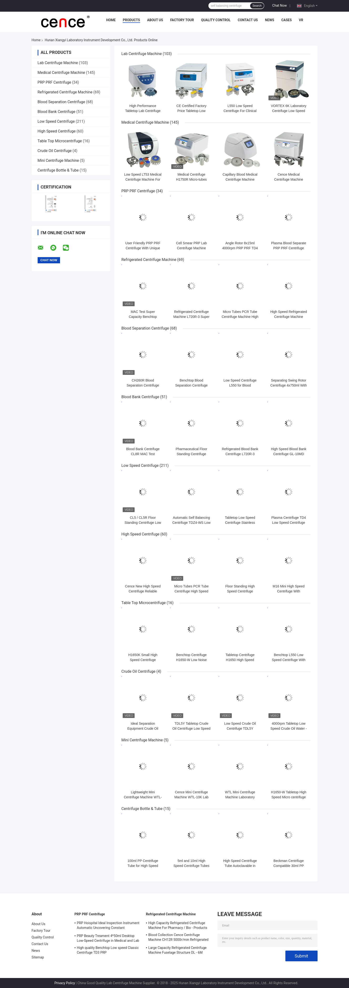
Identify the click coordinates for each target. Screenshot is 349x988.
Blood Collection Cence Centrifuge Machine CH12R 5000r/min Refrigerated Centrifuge (178, 938)
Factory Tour (182, 20)
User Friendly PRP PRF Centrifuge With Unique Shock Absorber (143, 248)
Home (111, 20)
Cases (286, 20)
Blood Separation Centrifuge (61, 102)
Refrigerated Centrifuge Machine (65, 92)
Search (257, 5)
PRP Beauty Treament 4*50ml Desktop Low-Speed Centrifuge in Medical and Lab (108, 938)
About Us (155, 20)
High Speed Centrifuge (57, 131)
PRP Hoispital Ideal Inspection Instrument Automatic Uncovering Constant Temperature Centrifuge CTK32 (108, 926)
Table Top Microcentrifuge (60, 141)
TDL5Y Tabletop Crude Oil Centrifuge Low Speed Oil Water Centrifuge (191, 728)
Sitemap (38, 957)
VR (301, 20)
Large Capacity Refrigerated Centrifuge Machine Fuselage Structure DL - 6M (177, 950)
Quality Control (216, 20)
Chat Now (279, 5)
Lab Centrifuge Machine (58, 63)
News (269, 20)
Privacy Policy (64, 983)
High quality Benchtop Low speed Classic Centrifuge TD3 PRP (108, 950)
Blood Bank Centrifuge (57, 111)
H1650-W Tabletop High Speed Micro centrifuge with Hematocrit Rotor (288, 797)
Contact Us (248, 20)
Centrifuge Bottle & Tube (58, 170)
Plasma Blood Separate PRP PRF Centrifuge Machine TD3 (288, 248)
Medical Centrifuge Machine (61, 72)
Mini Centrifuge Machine (58, 160)
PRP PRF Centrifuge (54, 82)
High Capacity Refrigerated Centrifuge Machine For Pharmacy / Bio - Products (177, 925)
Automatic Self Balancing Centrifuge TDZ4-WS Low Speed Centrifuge (191, 523)
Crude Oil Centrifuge (55, 150)
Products (131, 20)
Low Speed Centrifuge (56, 121)
